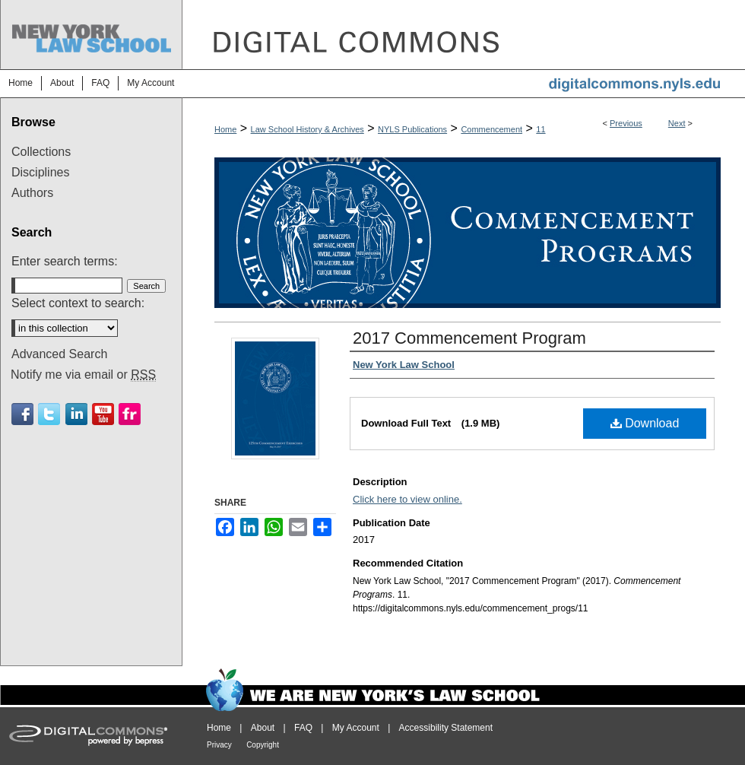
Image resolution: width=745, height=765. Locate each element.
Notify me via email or (83, 375)
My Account (355, 727)
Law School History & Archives (307, 129)
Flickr (130, 414)
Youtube (103, 414)
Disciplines (40, 172)
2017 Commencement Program (469, 338)
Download (645, 423)
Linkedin (76, 414)
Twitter (49, 414)
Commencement (491, 129)
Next (677, 123)
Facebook (22, 414)
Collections (41, 151)
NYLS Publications (412, 129)
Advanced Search (59, 354)
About (262, 727)
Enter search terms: (64, 261)
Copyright (262, 745)
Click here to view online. (407, 499)
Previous (626, 123)
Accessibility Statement (446, 727)
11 (540, 129)
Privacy (219, 745)
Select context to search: (77, 303)
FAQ (303, 727)
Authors (32, 192)
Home (225, 129)
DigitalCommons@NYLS (463, 34)
